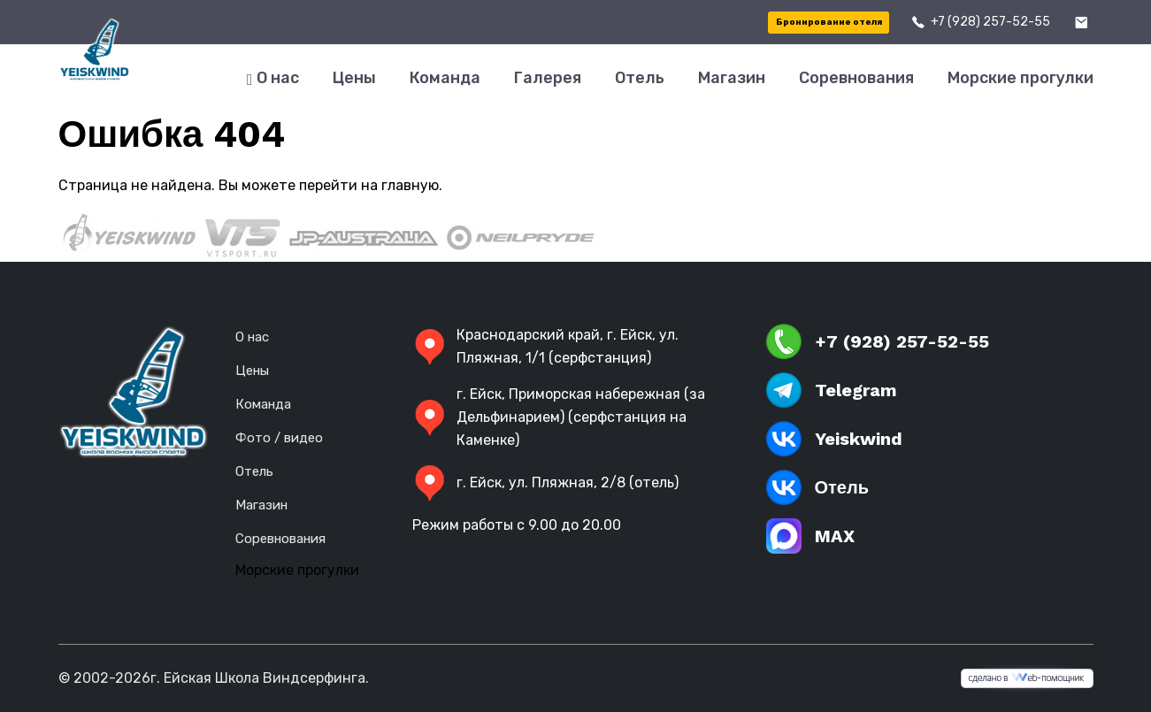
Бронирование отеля (829, 22)
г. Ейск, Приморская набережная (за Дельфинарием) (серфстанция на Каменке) (558, 417)
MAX (810, 536)
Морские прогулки (1020, 78)
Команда (445, 78)
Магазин (731, 78)
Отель (639, 78)
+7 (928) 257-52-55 (990, 21)
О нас (273, 78)
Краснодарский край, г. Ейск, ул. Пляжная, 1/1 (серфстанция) (545, 346)
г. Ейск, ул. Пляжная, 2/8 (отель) (545, 483)
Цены (354, 78)
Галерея (547, 78)
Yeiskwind (834, 438)
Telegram (831, 390)
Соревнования (856, 78)
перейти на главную (369, 185)
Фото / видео (279, 438)
